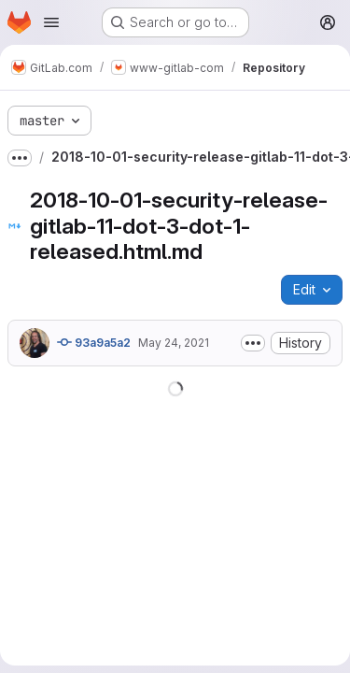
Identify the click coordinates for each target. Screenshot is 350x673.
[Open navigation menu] (51, 22)
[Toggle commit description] (253, 343)
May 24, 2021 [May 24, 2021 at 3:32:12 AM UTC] (173, 343)
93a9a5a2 (94, 342)
